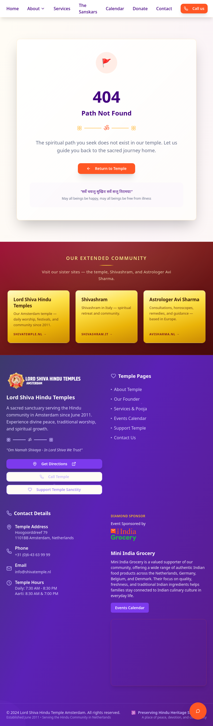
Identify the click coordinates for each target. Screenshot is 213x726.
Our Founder (125, 399)
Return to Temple (106, 168)
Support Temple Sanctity (54, 489)
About (36, 9)
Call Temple (54, 476)
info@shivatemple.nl (33, 571)
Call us (194, 8)
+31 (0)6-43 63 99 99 (32, 554)
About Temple (126, 389)
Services (62, 9)
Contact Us (123, 438)
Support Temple (128, 428)
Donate (140, 9)
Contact (164, 9)
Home (12, 9)
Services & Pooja (129, 409)
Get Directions (54, 463)
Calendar (115, 9)
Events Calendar (128, 418)
